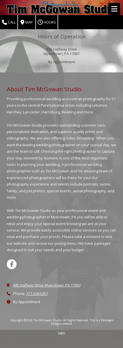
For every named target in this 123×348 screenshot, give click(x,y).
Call (9, 22)
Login (61, 333)
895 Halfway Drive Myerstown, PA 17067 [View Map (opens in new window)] (47, 285)
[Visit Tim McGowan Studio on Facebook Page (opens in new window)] (12, 264)
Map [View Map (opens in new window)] (26, 22)
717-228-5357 (37, 293)
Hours (47, 22)
